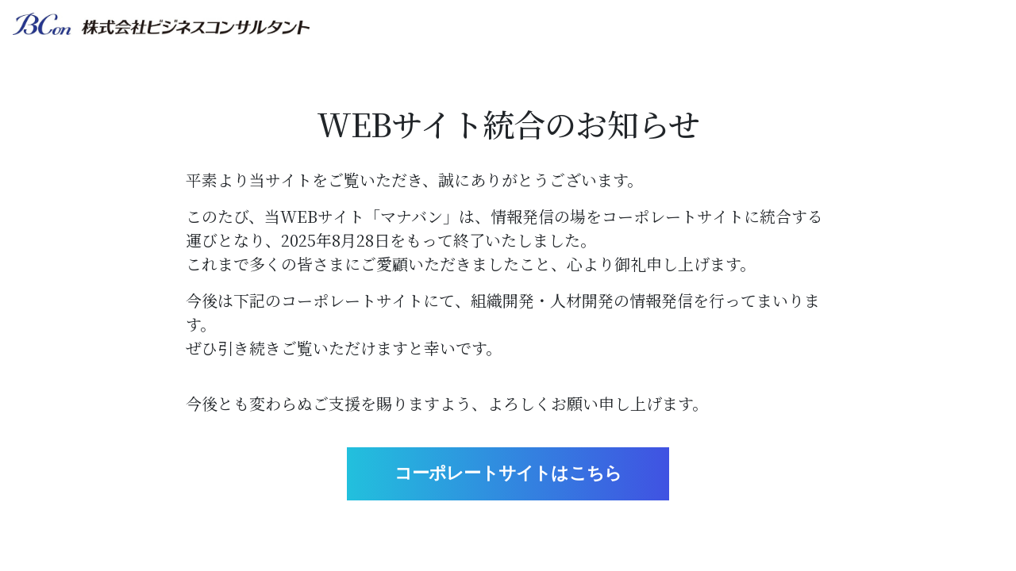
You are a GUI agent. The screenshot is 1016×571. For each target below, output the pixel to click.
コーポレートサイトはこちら (508, 473)
